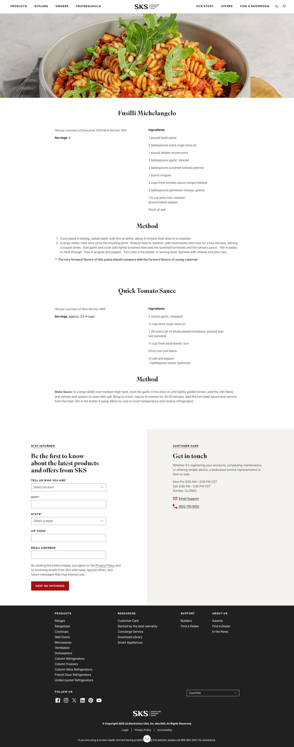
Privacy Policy (105, 566)
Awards (217, 621)
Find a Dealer (190, 626)
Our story (205, 6)
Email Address (43, 548)
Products (18, 6)
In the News (220, 632)
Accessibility (164, 730)
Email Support (189, 499)
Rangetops (62, 626)
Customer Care (128, 621)
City (34, 497)
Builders (186, 621)
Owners (62, 6)
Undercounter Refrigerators (74, 680)
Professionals (88, 6)
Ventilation (62, 648)
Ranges (60, 621)
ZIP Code (38, 531)
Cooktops (61, 632)
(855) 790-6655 (189, 506)
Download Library (130, 637)
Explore (41, 6)
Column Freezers (66, 664)
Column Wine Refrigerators (73, 669)
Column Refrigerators (70, 659)
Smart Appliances (130, 643)
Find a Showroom (254, 6)
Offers (227, 6)
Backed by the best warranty (137, 626)
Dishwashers (63, 653)
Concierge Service (130, 632)
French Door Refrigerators (73, 675)
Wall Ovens (62, 637)
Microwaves (63, 643)
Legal (125, 730)
